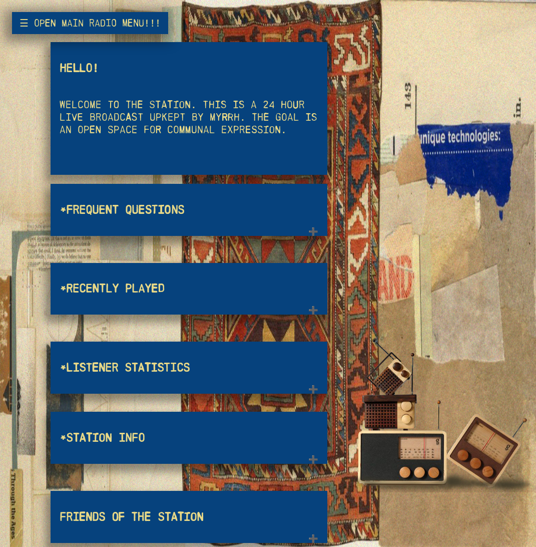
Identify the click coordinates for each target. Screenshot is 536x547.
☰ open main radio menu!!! (90, 23)
